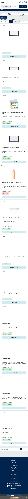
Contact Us (14, 470)
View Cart (14, 462)
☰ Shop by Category (6, 9)
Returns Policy (14, 467)
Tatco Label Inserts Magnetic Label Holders (10, 41)
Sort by (16, 21)
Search (11, 21)
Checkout (14, 464)
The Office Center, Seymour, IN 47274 (14, 483)
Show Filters (3, 17)
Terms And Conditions (14, 468)
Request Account (14, 478)
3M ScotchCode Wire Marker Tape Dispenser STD (12, 182)
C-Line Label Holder (6, 288)
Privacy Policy (14, 465)
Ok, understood (14, 497)
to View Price (14, 56)
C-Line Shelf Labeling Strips (7, 428)
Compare (4, 25)
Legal (14, 471)
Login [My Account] (21, 2)
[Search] (15, 6)
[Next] (23, 449)
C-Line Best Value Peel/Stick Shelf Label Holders (12, 217)
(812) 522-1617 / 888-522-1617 (14, 485)
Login (14, 477)
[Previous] (19, 449)
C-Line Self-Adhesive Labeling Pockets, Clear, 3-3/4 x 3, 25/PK (13, 113)
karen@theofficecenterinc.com (14, 486)
